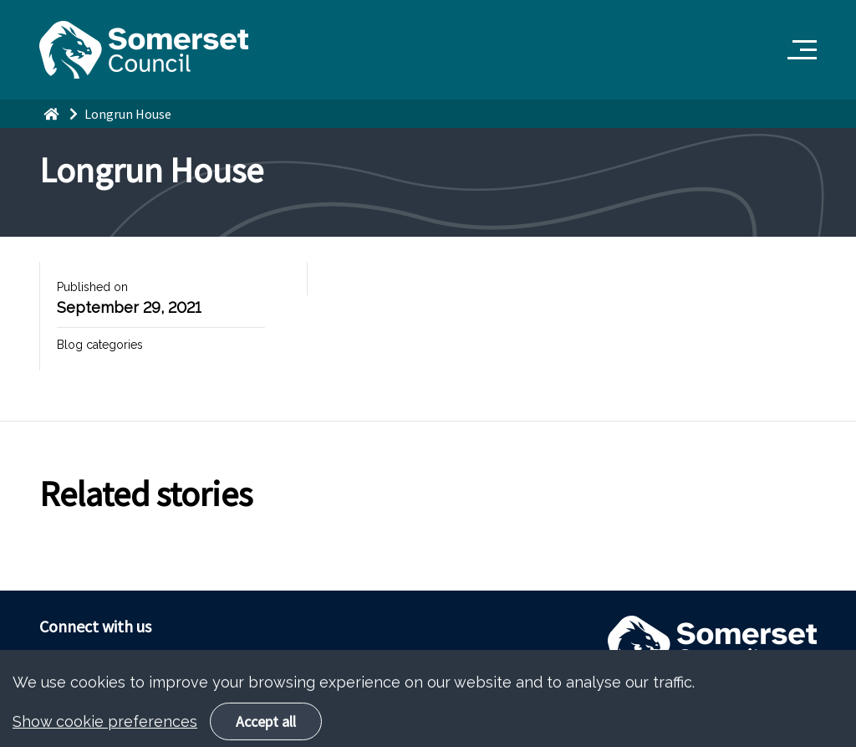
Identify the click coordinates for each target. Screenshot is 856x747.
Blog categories (100, 344)
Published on (92, 287)
